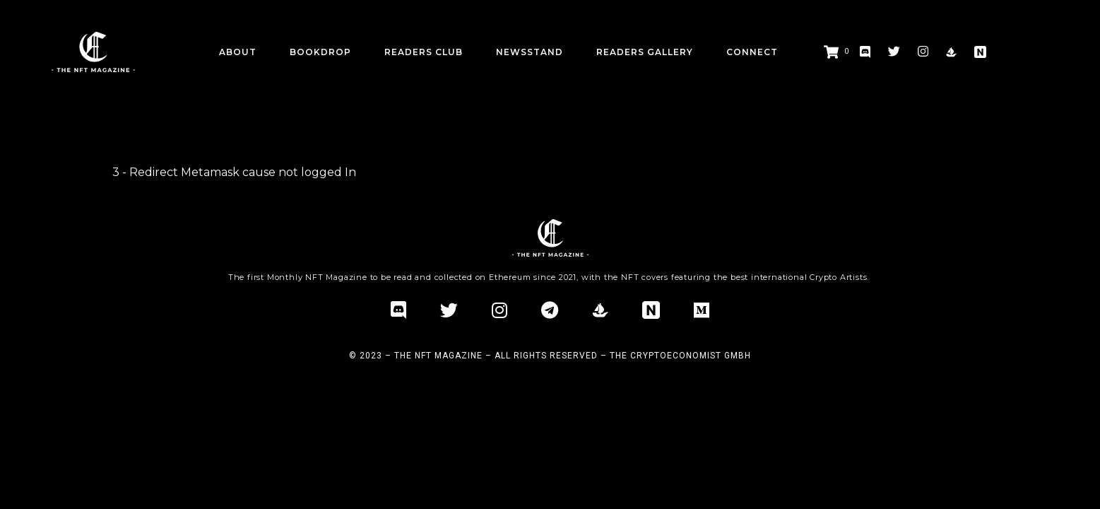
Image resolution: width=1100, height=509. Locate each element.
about (237, 52)
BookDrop (320, 52)
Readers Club (423, 52)
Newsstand (529, 52)
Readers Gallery (644, 52)
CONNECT (752, 52)
